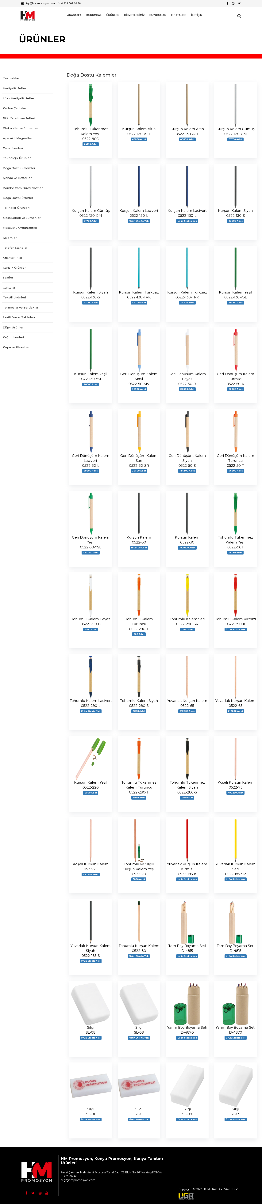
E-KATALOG (178, 15)
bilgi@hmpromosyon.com (38, 3)
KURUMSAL (94, 15)
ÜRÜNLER (112, 15)
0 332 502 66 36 (70, 3)
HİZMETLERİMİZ (134, 15)
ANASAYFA (74, 15)
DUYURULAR (157, 15)
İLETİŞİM (196, 15)
